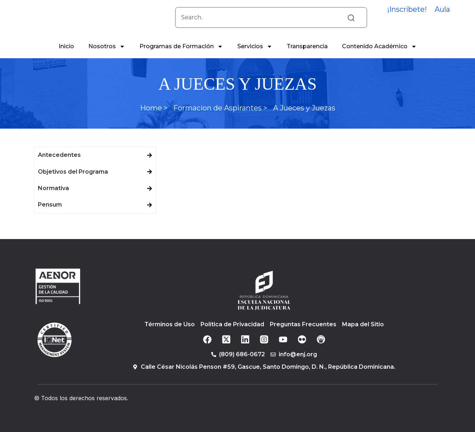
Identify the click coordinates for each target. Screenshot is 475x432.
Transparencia (307, 54)
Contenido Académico (379, 54)
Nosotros (106, 54)
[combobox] (256, 21)
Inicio (66, 54)
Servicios (254, 54)
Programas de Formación (181, 54)
